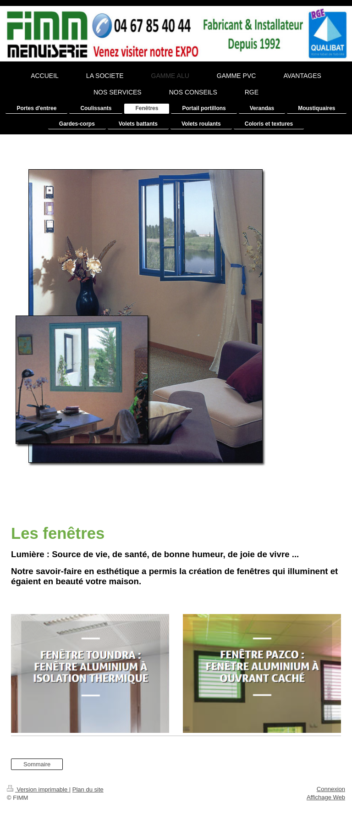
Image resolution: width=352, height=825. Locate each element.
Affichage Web (326, 797)
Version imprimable (38, 789)
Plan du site (88, 789)
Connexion (331, 789)
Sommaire (36, 764)
